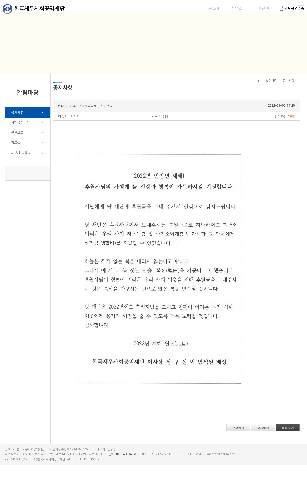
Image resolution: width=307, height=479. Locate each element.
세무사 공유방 (20, 162)
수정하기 (233, 442)
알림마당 (231, 8)
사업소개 (178, 8)
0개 (286, 130)
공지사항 (17, 121)
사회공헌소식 (20, 132)
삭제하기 (257, 442)
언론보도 (17, 142)
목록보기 (282, 442)
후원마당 (205, 8)
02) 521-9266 (126, 468)
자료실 (15, 152)
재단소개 (151, 8)
